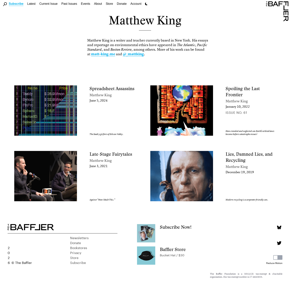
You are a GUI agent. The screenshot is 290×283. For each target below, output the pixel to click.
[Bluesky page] (279, 227)
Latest (31, 3)
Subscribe (16, 3)
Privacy (75, 252)
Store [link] (109, 3)
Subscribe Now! (176, 227)
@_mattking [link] (133, 54)
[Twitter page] (279, 243)
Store (74, 257)
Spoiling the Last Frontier (243, 91)
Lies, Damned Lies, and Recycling (249, 157)
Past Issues (69, 3)
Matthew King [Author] (101, 95)
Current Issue (48, 3)
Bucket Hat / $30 (172, 254)
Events (85, 3)
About (98, 3)
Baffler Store (173, 249)
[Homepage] (278, 11)
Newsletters (79, 237)
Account (135, 3)
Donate (122, 3)
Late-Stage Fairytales (111, 154)
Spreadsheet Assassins (112, 88)
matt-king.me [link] (103, 54)
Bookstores (78, 247)
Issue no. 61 (236, 112)
